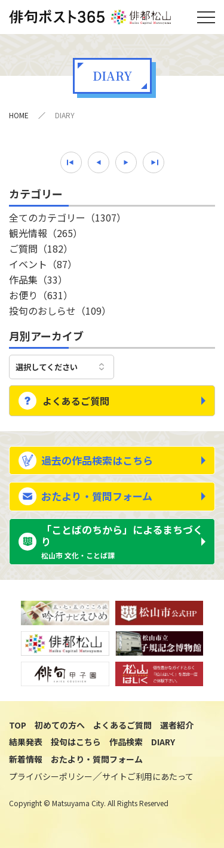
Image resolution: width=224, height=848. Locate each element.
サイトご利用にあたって (148, 776)
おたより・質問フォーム (96, 495)
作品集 (38, 279)
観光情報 (45, 233)
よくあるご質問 (75, 401)
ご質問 (41, 248)
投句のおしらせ (60, 310)
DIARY (163, 742)
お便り (41, 295)
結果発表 (25, 742)
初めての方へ (60, 725)
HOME (19, 115)
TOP (17, 725)
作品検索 (126, 742)
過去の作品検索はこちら (97, 460)
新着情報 (25, 759)
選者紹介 (177, 725)
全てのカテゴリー (67, 217)
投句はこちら (76, 742)
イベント (43, 264)
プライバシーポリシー (51, 776)
